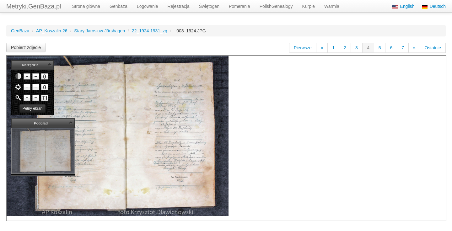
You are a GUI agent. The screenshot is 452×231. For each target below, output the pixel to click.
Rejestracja (179, 6)
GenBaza (20, 30)
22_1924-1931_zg (149, 30)
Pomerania (239, 6)
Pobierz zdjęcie (26, 47)
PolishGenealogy (276, 6)
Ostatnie (433, 47)
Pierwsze (303, 47)
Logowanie (147, 6)
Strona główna (86, 6)
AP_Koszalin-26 (51, 30)
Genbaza (118, 6)
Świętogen (209, 6)
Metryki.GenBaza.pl (33, 6)
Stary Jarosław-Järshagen (99, 30)
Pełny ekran (32, 108)
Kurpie (308, 6)
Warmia (331, 6)
